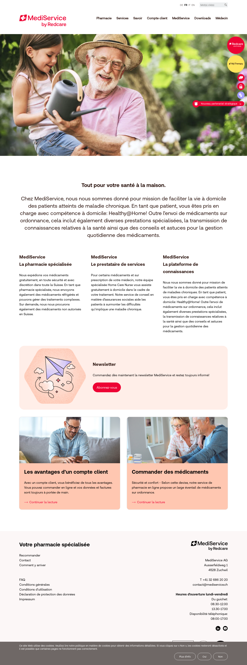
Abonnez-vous (107, 387)
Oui (204, 656)
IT (189, 5)
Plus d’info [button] (185, 656)
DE (181, 5)
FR (185, 5)
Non (220, 656)
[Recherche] (225, 4)
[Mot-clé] (214, 5)
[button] (158, 387)
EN (193, 5)
